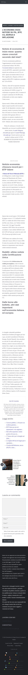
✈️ (9, 661)
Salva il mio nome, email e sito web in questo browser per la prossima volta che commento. (14, 534)
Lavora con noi (8, 643)
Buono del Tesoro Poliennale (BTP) (13, 173)
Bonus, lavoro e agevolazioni (13, 25)
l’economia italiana (7, 68)
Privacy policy (10, 645)
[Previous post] (2, 464)
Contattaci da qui (6, 621)
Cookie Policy (18, 645)
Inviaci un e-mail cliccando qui (10, 628)
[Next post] (26, 480)
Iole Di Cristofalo (7, 41)
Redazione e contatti (18, 643)
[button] (26, 2)
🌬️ (9, 667)
